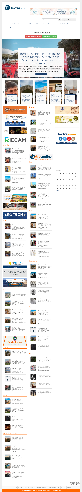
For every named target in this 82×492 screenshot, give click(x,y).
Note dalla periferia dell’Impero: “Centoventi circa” (44, 376)
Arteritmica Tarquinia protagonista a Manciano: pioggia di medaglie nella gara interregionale (44, 195)
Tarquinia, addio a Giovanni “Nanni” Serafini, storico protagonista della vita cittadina (18, 170)
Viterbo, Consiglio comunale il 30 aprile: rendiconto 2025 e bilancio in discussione (18, 245)
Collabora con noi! (28, 487)
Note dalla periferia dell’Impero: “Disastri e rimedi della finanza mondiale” (44, 359)
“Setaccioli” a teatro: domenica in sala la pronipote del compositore (43, 292)
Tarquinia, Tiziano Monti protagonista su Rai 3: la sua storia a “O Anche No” (44, 176)
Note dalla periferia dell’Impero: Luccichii (44, 383)
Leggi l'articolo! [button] (41, 74)
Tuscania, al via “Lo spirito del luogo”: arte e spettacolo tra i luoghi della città (26, 98)
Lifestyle (31, 24)
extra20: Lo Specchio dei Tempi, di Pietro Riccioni (44, 131)
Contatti (55, 24)
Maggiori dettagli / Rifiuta (33, 36)
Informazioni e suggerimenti (40, 487)
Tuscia (5, 347)
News (7, 24)
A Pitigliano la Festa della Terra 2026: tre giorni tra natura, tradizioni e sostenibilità (19, 320)
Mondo (49, 24)
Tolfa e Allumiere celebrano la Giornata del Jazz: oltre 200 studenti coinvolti (44, 275)
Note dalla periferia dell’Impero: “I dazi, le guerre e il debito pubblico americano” (44, 368)
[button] (8, 58)
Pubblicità (62, 24)
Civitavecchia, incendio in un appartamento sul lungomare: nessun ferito (18, 418)
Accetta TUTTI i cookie (49, 36)
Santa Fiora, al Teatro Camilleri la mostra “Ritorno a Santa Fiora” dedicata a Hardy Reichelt (18, 475)
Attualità (6, 145)
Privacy (69, 24)
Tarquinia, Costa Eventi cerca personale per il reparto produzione (18, 188)
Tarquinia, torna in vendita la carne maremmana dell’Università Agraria (44, 148)
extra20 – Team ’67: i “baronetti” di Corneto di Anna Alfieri (44, 283)
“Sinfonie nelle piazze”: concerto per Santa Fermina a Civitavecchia (44, 300)
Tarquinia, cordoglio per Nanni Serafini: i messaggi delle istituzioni (12, 99)
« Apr (57, 190)
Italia (37, 24)
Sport (19, 24)
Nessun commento (44, 50)
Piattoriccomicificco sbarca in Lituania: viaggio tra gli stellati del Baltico (44, 139)
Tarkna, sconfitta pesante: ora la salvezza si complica (44, 204)
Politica (6, 221)
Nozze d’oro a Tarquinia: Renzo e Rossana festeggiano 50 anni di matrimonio (44, 122)
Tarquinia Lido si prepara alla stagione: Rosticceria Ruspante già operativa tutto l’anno (44, 113)
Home (15, 487)
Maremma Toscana (10, 433)
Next (78, 92)
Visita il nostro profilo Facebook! (67, 142)
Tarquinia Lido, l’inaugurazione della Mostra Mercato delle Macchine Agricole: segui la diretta (41, 58)
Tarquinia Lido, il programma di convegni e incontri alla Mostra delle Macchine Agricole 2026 (18, 329)
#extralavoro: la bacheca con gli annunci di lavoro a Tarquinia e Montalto (18, 379)
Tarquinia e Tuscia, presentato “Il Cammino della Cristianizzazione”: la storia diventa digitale (55, 98)
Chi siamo (20, 487)
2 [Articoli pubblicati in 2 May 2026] (72, 176)
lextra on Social (10, 28)
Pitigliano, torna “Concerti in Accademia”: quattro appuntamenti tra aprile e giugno (19, 448)
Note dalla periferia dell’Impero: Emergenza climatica (44, 393)
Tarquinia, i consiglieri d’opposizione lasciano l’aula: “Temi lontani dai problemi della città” (18, 236)
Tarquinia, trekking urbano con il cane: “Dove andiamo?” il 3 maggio (18, 311)
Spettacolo (33, 261)
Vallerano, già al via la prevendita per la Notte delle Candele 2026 (18, 427)
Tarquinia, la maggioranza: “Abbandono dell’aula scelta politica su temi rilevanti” (18, 227)
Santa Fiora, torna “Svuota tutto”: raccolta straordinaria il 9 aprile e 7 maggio (18, 465)
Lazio (43, 24)
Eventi (14, 24)
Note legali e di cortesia (54, 487)
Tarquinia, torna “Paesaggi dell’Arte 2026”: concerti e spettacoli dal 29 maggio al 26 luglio (43, 254)
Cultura (25, 24)
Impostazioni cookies (69, 20)
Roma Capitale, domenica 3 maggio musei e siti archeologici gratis (41, 98)
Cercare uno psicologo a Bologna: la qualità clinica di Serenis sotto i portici (44, 321)
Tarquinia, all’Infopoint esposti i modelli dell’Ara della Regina (70, 99)
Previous (3, 92)
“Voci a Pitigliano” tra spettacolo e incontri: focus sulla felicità (18, 457)
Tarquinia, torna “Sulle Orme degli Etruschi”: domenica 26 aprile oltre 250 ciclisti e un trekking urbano (44, 185)
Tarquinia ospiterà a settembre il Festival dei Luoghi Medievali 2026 (19, 294)
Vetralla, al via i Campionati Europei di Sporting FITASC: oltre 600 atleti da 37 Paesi (18, 361)
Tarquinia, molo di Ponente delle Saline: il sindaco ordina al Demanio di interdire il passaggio (18, 180)
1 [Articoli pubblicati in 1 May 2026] (69, 176)
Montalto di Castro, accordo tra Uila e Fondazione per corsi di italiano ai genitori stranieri (44, 244)
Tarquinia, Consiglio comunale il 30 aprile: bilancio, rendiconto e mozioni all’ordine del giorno (18, 254)
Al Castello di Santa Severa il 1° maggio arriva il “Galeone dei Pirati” (18, 303)
